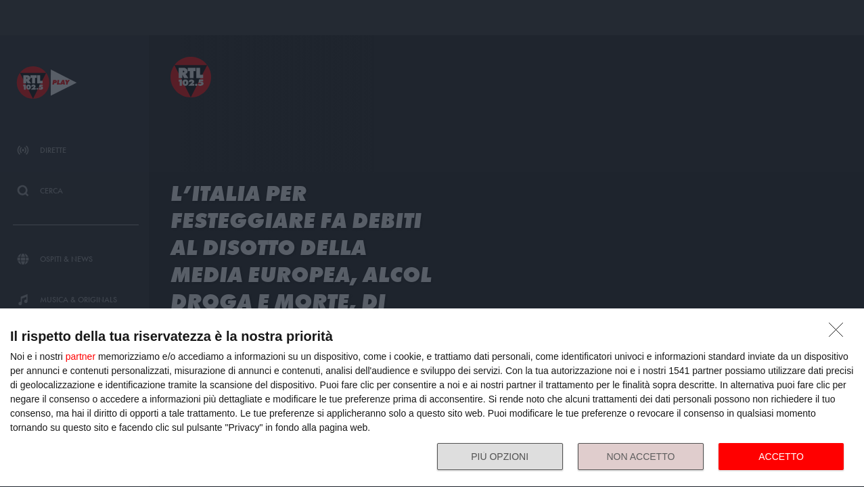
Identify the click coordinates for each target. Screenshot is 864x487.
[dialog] (432, 398)
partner (80, 356)
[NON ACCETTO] (839, 333)
